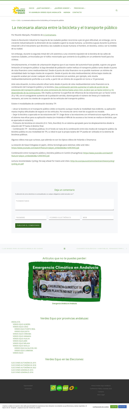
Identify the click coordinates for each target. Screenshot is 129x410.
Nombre (20, 217)
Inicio (13, 20)
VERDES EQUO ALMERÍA (21, 324)
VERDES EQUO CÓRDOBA (22, 334)
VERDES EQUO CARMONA (23, 351)
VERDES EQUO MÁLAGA (21, 343)
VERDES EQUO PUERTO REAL (24, 329)
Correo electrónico (60, 217)
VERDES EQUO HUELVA (21, 339)
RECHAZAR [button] (122, 406)
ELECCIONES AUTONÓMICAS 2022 (23, 368)
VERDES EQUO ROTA (21, 331)
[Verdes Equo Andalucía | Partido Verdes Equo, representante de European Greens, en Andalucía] (18, 9)
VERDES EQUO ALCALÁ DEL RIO (25, 348)
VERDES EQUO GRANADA (22, 336)
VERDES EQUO (18, 353)
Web (85, 217)
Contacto (101, 392)
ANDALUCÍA (15, 322)
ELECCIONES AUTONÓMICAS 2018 (23, 365)
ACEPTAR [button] (114, 406)
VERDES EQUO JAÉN (20, 341)
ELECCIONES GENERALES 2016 (22, 372)
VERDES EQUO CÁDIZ (20, 327)
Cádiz (18, 20)
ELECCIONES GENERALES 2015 (22, 370)
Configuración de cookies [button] (101, 407)
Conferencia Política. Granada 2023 (101, 389)
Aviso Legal (100, 395)
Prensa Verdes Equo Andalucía (101, 386)
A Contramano (49, 35)
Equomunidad (28, 386)
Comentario (22, 201)
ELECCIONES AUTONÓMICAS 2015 (23, 363)
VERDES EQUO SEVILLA (21, 346)
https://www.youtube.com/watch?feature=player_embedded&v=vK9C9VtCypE (45, 147)
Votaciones (28, 389)
